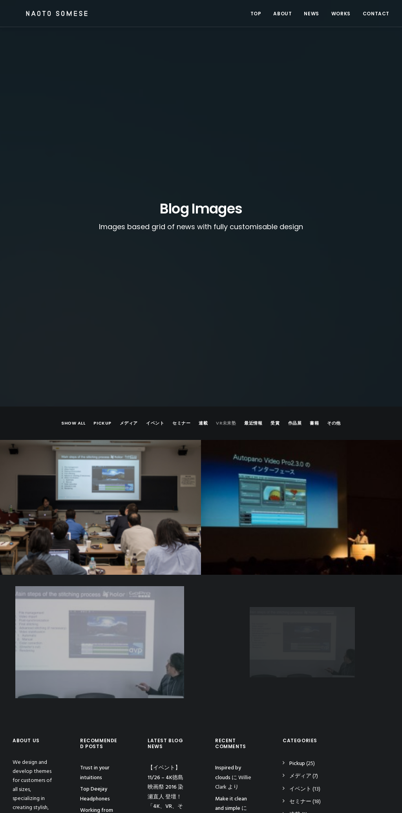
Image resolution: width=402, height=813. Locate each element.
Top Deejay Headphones (95, 560)
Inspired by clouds (93, 603)
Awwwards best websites (99, 624)
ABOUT (282, 13)
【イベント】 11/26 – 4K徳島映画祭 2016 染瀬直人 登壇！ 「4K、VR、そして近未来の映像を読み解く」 (167, 563)
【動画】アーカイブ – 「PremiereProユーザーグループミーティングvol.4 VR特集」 (167, 716)
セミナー (181, 189)
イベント (155, 189)
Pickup (102, 189)
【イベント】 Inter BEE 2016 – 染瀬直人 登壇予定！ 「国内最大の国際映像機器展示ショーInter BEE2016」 (167, 642)
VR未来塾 (226, 189)
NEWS (311, 13)
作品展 (295, 189)
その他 (334, 189)
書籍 (314, 189)
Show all (73, 189)
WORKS (341, 13)
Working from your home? (96, 581)
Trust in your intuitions (95, 539)
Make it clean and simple (231, 570)
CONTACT (376, 13)
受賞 (275, 189)
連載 (203, 189)
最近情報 (253, 189)
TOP (255, 13)
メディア (129, 189)
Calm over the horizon (231, 601)
